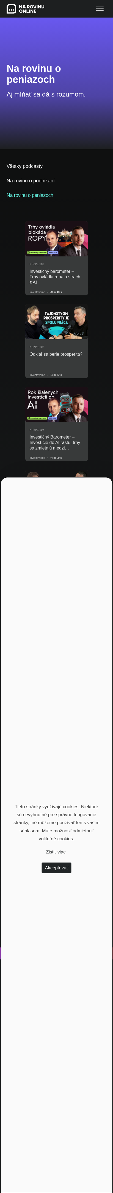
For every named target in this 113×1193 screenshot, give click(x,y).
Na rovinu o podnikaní (31, 180)
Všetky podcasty (25, 166)
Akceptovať (56, 867)
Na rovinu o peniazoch (30, 195)
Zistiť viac (56, 852)
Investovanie (37, 292)
